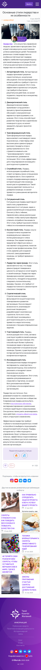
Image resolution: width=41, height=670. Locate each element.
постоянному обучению (20, 403)
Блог (20, 640)
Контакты (20, 645)
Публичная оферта (20, 626)
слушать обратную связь (26, 414)
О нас (20, 643)
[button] (37, 4)
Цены (20, 634)
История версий (20, 631)
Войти (29, 4)
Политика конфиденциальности (20, 628)
